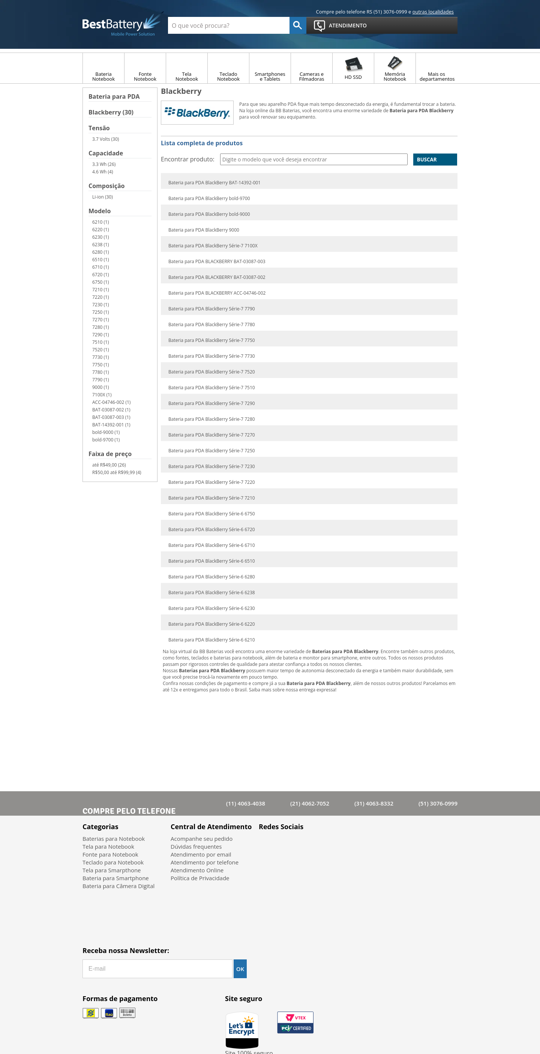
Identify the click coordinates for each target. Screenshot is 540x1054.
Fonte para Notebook (110, 854)
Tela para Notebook (108, 846)
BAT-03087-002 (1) (111, 410)
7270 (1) (100, 319)
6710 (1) (100, 267)
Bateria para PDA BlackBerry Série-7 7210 (211, 498)
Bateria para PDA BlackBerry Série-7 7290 (211, 403)
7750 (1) (100, 364)
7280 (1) (100, 327)
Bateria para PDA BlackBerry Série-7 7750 (211, 340)
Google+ (306, 844)
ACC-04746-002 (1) (111, 402)
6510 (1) (100, 259)
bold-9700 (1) (106, 440)
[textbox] (229, 25)
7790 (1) (100, 379)
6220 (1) (100, 229)
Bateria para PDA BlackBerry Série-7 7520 (211, 372)
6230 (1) (100, 237)
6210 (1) (100, 222)
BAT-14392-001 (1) (111, 425)
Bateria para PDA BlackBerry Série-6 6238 (211, 592)
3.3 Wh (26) (104, 164)
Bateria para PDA (114, 97)
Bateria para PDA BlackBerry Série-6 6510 (211, 561)
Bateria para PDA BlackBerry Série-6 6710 (211, 545)
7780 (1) (100, 372)
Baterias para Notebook (113, 838)
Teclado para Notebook (113, 862)
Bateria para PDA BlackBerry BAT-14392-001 (214, 183)
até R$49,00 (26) (109, 465)
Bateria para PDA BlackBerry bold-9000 (209, 214)
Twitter (287, 844)
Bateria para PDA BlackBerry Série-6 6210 (211, 640)
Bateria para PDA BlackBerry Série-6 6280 (211, 577)
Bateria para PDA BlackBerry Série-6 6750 (211, 514)
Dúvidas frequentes (196, 846)
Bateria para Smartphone (115, 878)
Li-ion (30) (102, 197)
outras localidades (433, 11)
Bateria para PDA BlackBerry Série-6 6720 (211, 529)
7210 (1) (100, 289)
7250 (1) (100, 312)
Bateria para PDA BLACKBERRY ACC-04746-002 (217, 293)
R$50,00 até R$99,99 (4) (116, 472)
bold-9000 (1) (106, 432)
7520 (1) (100, 349)
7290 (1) (100, 334)
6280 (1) (100, 252)
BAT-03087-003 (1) (111, 417)
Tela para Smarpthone (111, 870)
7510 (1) (100, 342)
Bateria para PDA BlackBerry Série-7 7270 (211, 435)
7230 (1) (100, 304)
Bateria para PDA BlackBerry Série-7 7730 (211, 356)
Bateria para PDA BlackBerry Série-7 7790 (211, 309)
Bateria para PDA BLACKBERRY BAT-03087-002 (217, 277)
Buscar (427, 159)
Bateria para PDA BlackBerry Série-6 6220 (211, 624)
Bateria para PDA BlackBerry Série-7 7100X (213, 246)
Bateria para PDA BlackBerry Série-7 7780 (211, 324)
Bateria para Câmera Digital (118, 886)
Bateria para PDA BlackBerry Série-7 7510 (211, 387)
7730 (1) (100, 357)
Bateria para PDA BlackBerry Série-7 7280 (211, 419)
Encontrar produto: (187, 159)
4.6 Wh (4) (102, 172)
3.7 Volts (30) (105, 139)
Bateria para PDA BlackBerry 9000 (203, 230)
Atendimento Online (197, 870)
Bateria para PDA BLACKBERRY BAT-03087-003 (217, 261)
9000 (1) (100, 387)
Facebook (267, 844)
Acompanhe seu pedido (201, 838)
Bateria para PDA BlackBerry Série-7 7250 (211, 451)
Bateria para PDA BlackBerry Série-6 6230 (211, 608)
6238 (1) (100, 244)
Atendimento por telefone (204, 862)
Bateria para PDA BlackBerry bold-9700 (209, 198)
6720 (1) (100, 274)
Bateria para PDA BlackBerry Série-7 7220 (211, 482)
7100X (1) (101, 394)
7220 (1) (100, 297)
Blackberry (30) (111, 112)
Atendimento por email (201, 854)
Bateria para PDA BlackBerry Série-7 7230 (211, 466)
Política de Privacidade (200, 878)
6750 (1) (100, 282)
